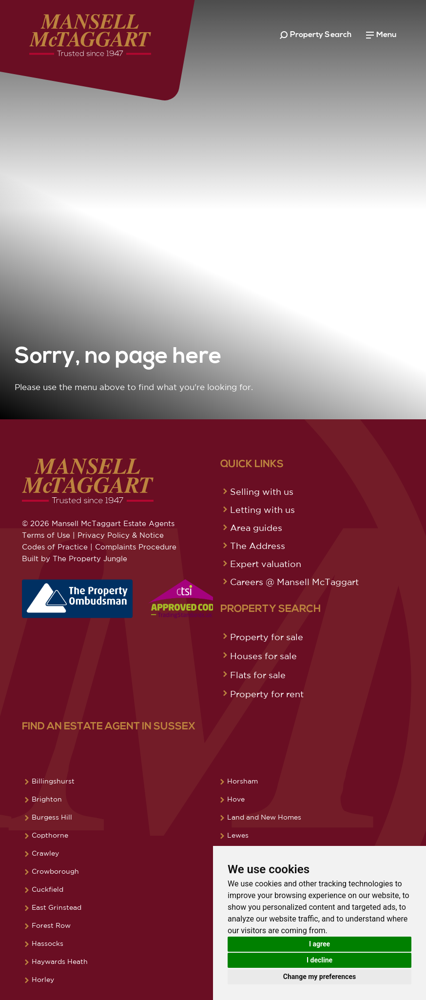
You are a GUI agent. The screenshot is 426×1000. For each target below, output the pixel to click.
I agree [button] (319, 944)
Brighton (47, 799)
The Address (257, 545)
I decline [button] (319, 960)
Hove (236, 799)
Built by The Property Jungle (74, 558)
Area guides (256, 527)
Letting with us (262, 509)
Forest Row (51, 925)
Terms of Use (46, 535)
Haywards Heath (60, 961)
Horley (43, 979)
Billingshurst (53, 781)
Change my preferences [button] (319, 976)
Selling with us (261, 491)
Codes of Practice (55, 547)
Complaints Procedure (135, 547)
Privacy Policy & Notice (120, 535)
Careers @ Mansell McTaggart (294, 582)
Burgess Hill (52, 817)
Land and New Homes (264, 817)
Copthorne (50, 835)
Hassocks (47, 943)
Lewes (238, 835)
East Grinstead (56, 907)
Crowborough (55, 871)
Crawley (45, 853)
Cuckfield (47, 889)
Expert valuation (265, 564)
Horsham (242, 781)
